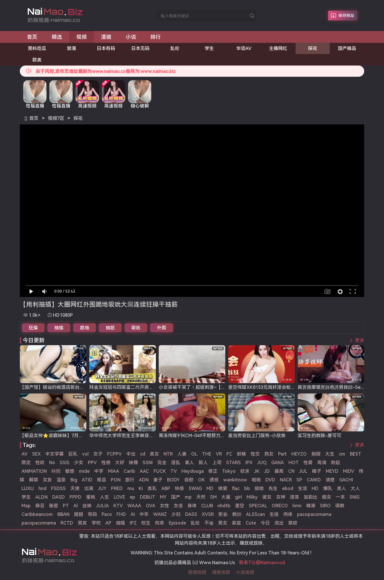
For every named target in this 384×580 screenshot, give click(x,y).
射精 (241, 454)
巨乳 (72, 454)
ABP (165, 488)
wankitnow (235, 480)
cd (142, 454)
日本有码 (106, 48)
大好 (119, 462)
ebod (287, 488)
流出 (279, 523)
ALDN (41, 497)
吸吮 (135, 328)
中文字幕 (54, 454)
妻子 (157, 480)
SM (213, 497)
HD (315, 488)
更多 (359, 340)
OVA (150, 505)
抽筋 (110, 328)
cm (342, 454)
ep (132, 497)
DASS (191, 514)
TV (173, 471)
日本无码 (140, 48)
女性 (164, 505)
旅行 (129, 480)
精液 (310, 505)
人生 (104, 497)
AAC (144, 471)
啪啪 (256, 480)
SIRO (325, 505)
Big (73, 480)
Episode (177, 523)
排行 (155, 37)
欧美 (37, 60)
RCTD (67, 523)
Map (26, 505)
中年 (144, 514)
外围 (161, 328)
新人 (203, 462)
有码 (92, 514)
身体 (192, 505)
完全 (161, 462)
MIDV (348, 471)
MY (163, 497)
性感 (105, 462)
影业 (223, 514)
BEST (355, 454)
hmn (297, 505)
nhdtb (224, 505)
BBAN (63, 514)
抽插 (58, 328)
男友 (82, 523)
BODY (173, 480)
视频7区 (56, 118)
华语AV (243, 48)
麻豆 (39, 505)
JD (267, 471)
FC (229, 454)
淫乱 (175, 462)
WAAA (134, 505)
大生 (329, 454)
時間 (56, 471)
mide (84, 471)
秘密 (53, 505)
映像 (133, 462)
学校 (96, 523)
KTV (118, 505)
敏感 (69, 471)
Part (282, 454)
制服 (316, 454)
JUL (303, 471)
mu (130, 488)
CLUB (207, 505)
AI (133, 514)
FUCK (160, 471)
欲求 (244, 471)
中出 (130, 454)
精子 (316, 471)
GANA (277, 462)
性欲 (39, 462)
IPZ (133, 523)
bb (247, 488)
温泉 (61, 480)
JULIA (102, 505)
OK (201, 480)
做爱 (222, 488)
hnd (42, 488)
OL (194, 454)
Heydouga (192, 471)
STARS (233, 462)
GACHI (346, 480)
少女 (78, 462)
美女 (154, 454)
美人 (341, 488)
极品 (101, 480)
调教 (339, 505)
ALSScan (255, 514)
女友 (47, 480)
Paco (107, 514)
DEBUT (147, 497)
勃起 (335, 462)
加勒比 (310, 497)
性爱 (308, 462)
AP (108, 523)
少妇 (176, 514)
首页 (32, 37)
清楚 (330, 480)
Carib (129, 471)
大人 (355, 488)
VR (219, 454)
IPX (249, 462)
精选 (57, 37)
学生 (209, 48)
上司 (217, 462)
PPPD (75, 497)
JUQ (262, 462)
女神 (280, 497)
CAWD (314, 480)
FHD (121, 514)
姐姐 (78, 514)
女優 (178, 505)
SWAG (195, 488)
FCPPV (114, 454)
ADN (144, 480)
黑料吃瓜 (37, 48)
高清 (321, 462)
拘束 (159, 523)
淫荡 (294, 497)
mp (188, 497)
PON (116, 480)
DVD (270, 480)
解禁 (33, 480)
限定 (26, 462)
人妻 (182, 454)
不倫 (209, 523)
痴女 (326, 497)
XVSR (208, 514)
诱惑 (214, 480)
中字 (98, 471)
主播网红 (278, 48)
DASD (58, 497)
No (52, 462)
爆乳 (327, 488)
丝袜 (87, 505)
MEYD (332, 471)
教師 (236, 514)
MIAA (113, 471)
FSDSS (58, 488)
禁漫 (71, 48)
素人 (189, 462)
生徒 (274, 514)
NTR (168, 454)
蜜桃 (90, 497)
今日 (265, 523)
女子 (97, 454)
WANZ (160, 514)
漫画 (106, 37)
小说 (131, 37)
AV (25, 454)
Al (75, 505)
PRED (117, 488)
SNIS (355, 497)
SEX (36, 454)
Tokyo (229, 471)
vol (85, 454)
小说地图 (245, 572)
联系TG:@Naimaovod (262, 562)
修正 (213, 471)
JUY (102, 488)
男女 (222, 523)
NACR (286, 480)
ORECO (280, 505)
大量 (225, 497)
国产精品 (347, 48)
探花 (312, 48)
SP (299, 480)
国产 (175, 497)
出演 (88, 488)
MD (210, 488)
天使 (74, 488)
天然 (200, 497)
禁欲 (292, 523)
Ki (141, 488)
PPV (92, 462)
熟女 (269, 454)
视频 (81, 37)
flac (236, 488)
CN (291, 471)
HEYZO (299, 454)
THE (206, 454)
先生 (273, 488)
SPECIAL (258, 505)
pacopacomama (314, 514)
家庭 (236, 523)
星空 (239, 505)
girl (238, 497)
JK (256, 471)
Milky (252, 497)
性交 (255, 454)
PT (66, 505)
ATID (87, 480)
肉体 (287, 514)
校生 (145, 523)
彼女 (266, 497)
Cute (251, 523)
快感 (179, 488)
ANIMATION (34, 471)
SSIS (64, 462)
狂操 (33, 328)
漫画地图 (221, 572)
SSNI (148, 462)
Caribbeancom (37, 514)
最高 (279, 471)
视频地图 (197, 572)
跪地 (84, 328)
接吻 (259, 488)
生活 (302, 488)
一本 (340, 497)
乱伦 (174, 48)
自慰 (188, 480)
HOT (293, 462)
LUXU (28, 488)
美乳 (152, 488)
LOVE (119, 497)
